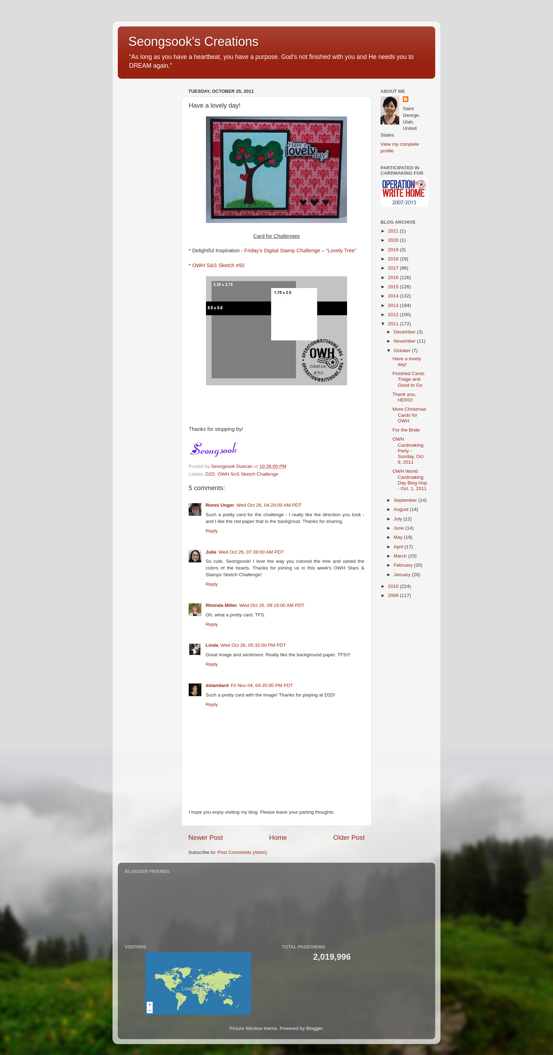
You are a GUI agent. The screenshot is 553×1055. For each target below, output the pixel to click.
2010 (394, 586)
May (399, 537)
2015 (394, 286)
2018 (394, 258)
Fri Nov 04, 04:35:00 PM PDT (262, 685)
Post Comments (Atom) (242, 852)
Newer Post (205, 837)
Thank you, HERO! (404, 397)
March (401, 556)
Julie (211, 552)
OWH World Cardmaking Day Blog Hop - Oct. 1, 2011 (410, 480)
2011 (394, 323)
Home (278, 837)
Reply (212, 530)
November (405, 341)
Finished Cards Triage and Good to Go (409, 379)
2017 (394, 268)
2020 (394, 240)
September (406, 500)
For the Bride (406, 430)
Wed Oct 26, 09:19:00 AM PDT (271, 605)
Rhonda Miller (221, 605)
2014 (394, 296)
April (399, 546)
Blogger (314, 1028)
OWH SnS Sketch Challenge (248, 474)
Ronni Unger (220, 505)
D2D (210, 474)
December (405, 331)
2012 (394, 314)
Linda (212, 645)
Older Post (349, 837)
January (403, 574)
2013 (394, 305)
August (402, 509)
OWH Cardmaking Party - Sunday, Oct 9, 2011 (408, 450)
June (399, 528)
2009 (394, 595)
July (398, 519)
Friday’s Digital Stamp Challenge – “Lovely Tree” (300, 250)
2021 (394, 231)
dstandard (217, 685)
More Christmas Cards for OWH (409, 414)
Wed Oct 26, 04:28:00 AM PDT (269, 505)
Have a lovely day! (407, 361)
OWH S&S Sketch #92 (218, 265)
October (403, 350)
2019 (394, 249)
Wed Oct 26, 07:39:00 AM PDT (251, 552)
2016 (394, 277)
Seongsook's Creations (193, 41)
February (404, 565)
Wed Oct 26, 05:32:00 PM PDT (253, 645)
